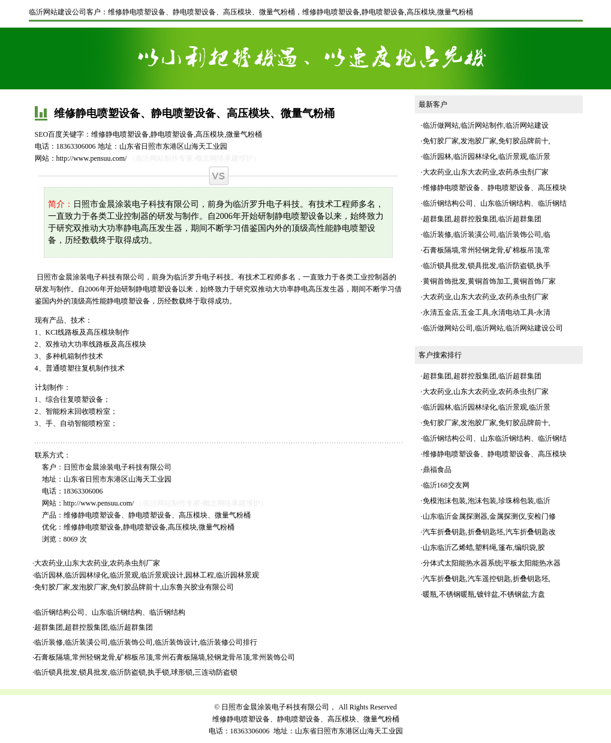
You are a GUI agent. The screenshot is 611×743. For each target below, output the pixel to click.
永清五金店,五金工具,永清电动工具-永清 (487, 312)
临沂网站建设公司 (57, 12)
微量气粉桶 (455, 12)
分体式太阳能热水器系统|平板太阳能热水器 (492, 563)
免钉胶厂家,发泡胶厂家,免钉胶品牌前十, (486, 141)
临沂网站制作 (482, 125)
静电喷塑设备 (383, 12)
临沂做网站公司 (448, 328)
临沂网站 (489, 328)
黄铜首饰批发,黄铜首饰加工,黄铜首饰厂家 (489, 281)
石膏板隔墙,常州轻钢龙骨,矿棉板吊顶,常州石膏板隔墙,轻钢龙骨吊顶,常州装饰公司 (164, 657)
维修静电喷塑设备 (331, 12)
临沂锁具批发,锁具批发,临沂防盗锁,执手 (486, 265)
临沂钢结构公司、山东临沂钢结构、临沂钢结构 (109, 612)
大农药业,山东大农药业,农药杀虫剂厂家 (97, 563)
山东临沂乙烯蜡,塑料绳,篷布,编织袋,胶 (484, 547)
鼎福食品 (437, 469)
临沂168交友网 (446, 485)
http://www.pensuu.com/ (91, 158)
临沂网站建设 (527, 125)
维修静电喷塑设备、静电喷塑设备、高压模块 (495, 188)
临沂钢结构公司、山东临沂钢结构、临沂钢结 (495, 203)
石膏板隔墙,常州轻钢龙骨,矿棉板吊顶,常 (486, 250)
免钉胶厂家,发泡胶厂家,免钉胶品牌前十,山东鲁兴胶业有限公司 (134, 587)
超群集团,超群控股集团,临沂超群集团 (93, 627)
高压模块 (421, 12)
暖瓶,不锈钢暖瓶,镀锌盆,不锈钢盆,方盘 (484, 594)
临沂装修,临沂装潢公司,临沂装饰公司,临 (486, 234)
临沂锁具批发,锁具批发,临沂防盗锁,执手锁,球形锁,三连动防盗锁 (135, 672)
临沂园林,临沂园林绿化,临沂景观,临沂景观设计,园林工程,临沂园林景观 (146, 575)
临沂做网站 (441, 125)
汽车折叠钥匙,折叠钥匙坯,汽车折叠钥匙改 (489, 532)
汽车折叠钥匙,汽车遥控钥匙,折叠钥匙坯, (486, 578)
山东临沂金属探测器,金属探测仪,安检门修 (489, 516)
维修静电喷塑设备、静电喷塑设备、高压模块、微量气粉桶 (201, 12)
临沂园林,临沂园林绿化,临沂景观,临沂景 (486, 156)
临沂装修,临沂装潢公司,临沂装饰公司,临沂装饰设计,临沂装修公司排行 (145, 642)
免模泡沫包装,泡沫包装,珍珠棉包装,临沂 (486, 501)
